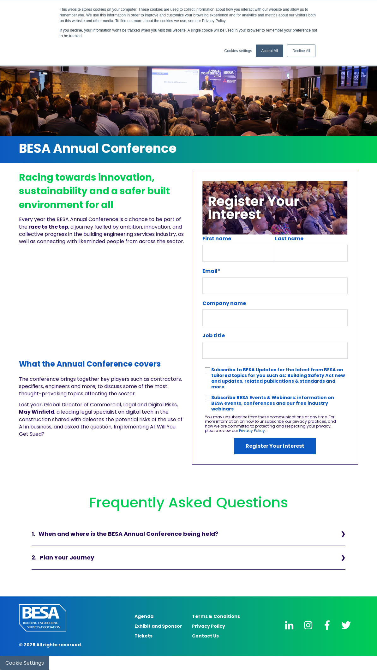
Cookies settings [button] (238, 51)
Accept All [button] (269, 51)
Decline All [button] (301, 51)
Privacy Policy (252, 430)
